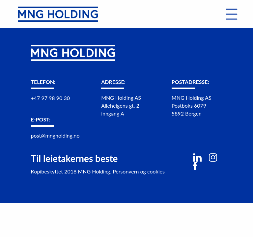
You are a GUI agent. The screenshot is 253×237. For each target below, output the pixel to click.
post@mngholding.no (55, 135)
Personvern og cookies (139, 171)
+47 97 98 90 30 (50, 98)
